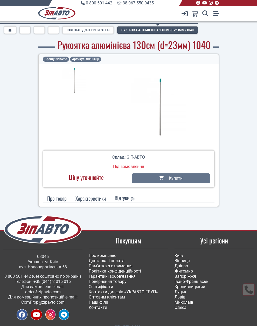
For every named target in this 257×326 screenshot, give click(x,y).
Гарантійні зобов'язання (112, 276)
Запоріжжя (185, 276)
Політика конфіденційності (115, 271)
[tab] (90, 198)
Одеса (180, 307)
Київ (179, 255)
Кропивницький (190, 286)
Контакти (98, 307)
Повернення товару (108, 281)
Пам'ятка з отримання (111, 265)
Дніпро (181, 265)
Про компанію (102, 255)
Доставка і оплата (106, 260)
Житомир (184, 271)
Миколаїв (184, 302)
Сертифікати (101, 286)
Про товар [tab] (57, 198)
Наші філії (98, 302)
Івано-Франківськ (192, 281)
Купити (171, 178)
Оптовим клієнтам (107, 297)
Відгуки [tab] (125, 198)
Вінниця (182, 260)
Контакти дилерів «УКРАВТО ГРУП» (123, 291)
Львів (180, 297)
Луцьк (180, 291)
